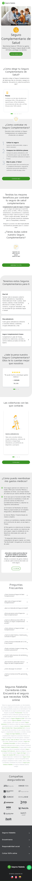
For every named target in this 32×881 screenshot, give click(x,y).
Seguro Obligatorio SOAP (17, 718)
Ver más (16, 383)
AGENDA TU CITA (16, 265)
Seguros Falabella (16, 720)
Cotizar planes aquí (16, 54)
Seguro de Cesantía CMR (9, 755)
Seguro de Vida (6, 739)
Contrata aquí (16, 178)
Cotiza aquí (16, 462)
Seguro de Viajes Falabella (13, 733)
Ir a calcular (16, 568)
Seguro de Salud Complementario (10, 747)
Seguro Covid (26, 756)
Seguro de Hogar (21, 753)
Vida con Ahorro (15, 739)
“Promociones (18, 712)
